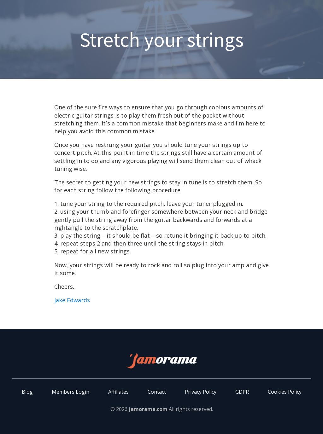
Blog (27, 391)
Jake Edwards (72, 300)
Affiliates (118, 391)
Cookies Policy (285, 391)
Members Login (70, 391)
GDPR (242, 391)
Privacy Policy (200, 391)
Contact (157, 391)
